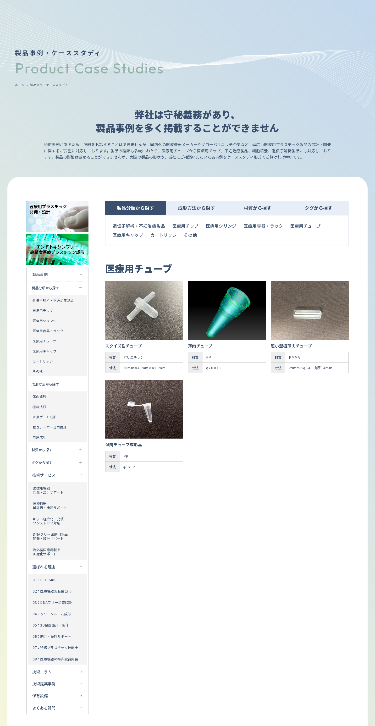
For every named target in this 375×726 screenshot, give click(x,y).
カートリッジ (43, 361)
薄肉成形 (39, 396)
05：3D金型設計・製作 (51, 624)
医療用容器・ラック (48, 330)
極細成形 (39, 406)
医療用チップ (43, 310)
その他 (38, 371)
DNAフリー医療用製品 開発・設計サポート (50, 536)
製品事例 (40, 274)
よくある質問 (44, 708)
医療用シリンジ (44, 320)
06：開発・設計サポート (52, 636)
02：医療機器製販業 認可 (52, 591)
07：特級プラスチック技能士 (55, 647)
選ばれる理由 (44, 567)
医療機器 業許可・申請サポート (50, 505)
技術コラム (42, 672)
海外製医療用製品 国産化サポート (46, 551)
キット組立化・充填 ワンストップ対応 (48, 520)
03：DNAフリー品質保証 (52, 602)
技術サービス (44, 475)
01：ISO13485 (44, 579)
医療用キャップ (44, 351)
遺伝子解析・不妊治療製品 (53, 300)
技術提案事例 (44, 684)
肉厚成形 (39, 437)
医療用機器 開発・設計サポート (48, 490)
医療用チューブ (44, 341)
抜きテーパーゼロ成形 (50, 427)
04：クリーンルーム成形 (52, 613)
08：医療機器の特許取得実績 (55, 658)
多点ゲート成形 (44, 416)
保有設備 (40, 695)
